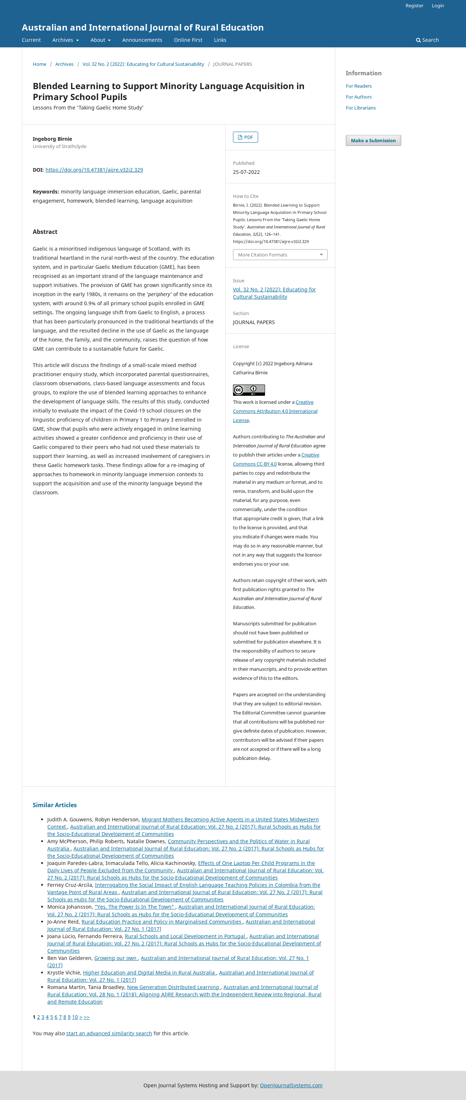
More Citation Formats (262, 254)
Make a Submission (373, 140)
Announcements (142, 39)
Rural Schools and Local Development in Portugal (185, 936)
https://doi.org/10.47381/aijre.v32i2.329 (94, 169)
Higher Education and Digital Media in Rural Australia (149, 972)
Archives (63, 39)
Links (220, 39)
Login (438, 5)
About (99, 39)
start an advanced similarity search (109, 1033)
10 (75, 1016)
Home (39, 64)
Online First (188, 39)
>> (87, 1016)
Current (31, 39)
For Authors (359, 96)
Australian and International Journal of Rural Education (143, 27)
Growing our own (116, 957)
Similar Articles (55, 805)
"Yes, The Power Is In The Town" (135, 906)
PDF (248, 137)
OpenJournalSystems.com (291, 1085)
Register (414, 5)
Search (427, 39)
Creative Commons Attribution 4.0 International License (275, 411)
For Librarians (361, 107)
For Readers (359, 86)
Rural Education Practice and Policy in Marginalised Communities (162, 921)
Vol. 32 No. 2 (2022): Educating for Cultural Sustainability (143, 64)
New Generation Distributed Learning (174, 987)
